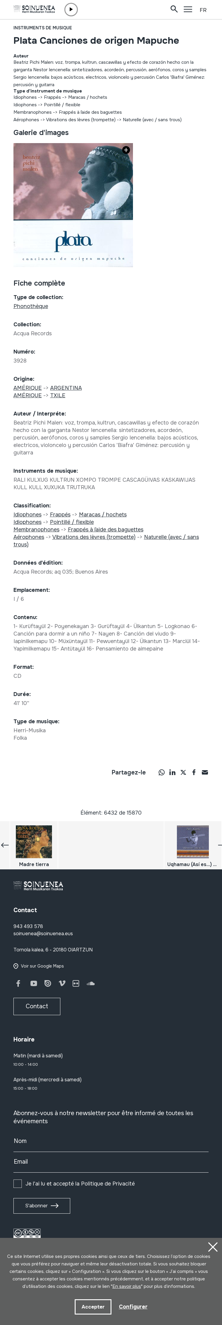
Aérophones (26, 120)
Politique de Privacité (108, 1183)
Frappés (52, 97)
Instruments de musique (42, 28)
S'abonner (36, 1206)
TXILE (57, 395)
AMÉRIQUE (27, 388)
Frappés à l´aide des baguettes (90, 112)
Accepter (93, 1307)
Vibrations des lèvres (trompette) (81, 120)
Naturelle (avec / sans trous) (152, 120)
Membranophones (32, 112)
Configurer (133, 1306)
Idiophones (25, 97)
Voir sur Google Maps (42, 966)
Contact (37, 1006)
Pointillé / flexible (62, 105)
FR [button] (203, 10)
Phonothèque (30, 306)
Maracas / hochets (87, 97)
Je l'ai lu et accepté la (80, 1183)
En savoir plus (126, 1286)
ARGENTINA (66, 388)
